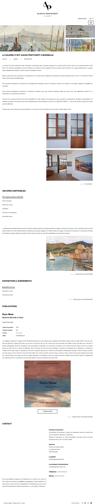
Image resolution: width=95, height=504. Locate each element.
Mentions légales (8, 503)
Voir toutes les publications (82, 417)
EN (93, 18)
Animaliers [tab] (5, 208)
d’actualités (10, 101)
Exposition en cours (8, 287)
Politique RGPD (16, 503)
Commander (47, 411)
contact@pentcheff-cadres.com (57, 467)
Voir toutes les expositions (83, 299)
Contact (23, 503)
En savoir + (89, 184)
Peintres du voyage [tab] (7, 204)
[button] (5, 38)
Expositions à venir (7, 291)
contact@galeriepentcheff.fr (56, 459)
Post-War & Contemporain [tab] (9, 212)
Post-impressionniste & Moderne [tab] (12, 197)
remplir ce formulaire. (39, 486)
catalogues (78, 99)
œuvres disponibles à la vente (32, 99)
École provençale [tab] (7, 201)
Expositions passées (7, 295)
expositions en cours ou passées (56, 99)
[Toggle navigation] (91, 22)
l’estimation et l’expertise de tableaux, (30, 91)
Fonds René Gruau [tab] (7, 216)
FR (90, 18)
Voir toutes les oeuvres (84, 274)
